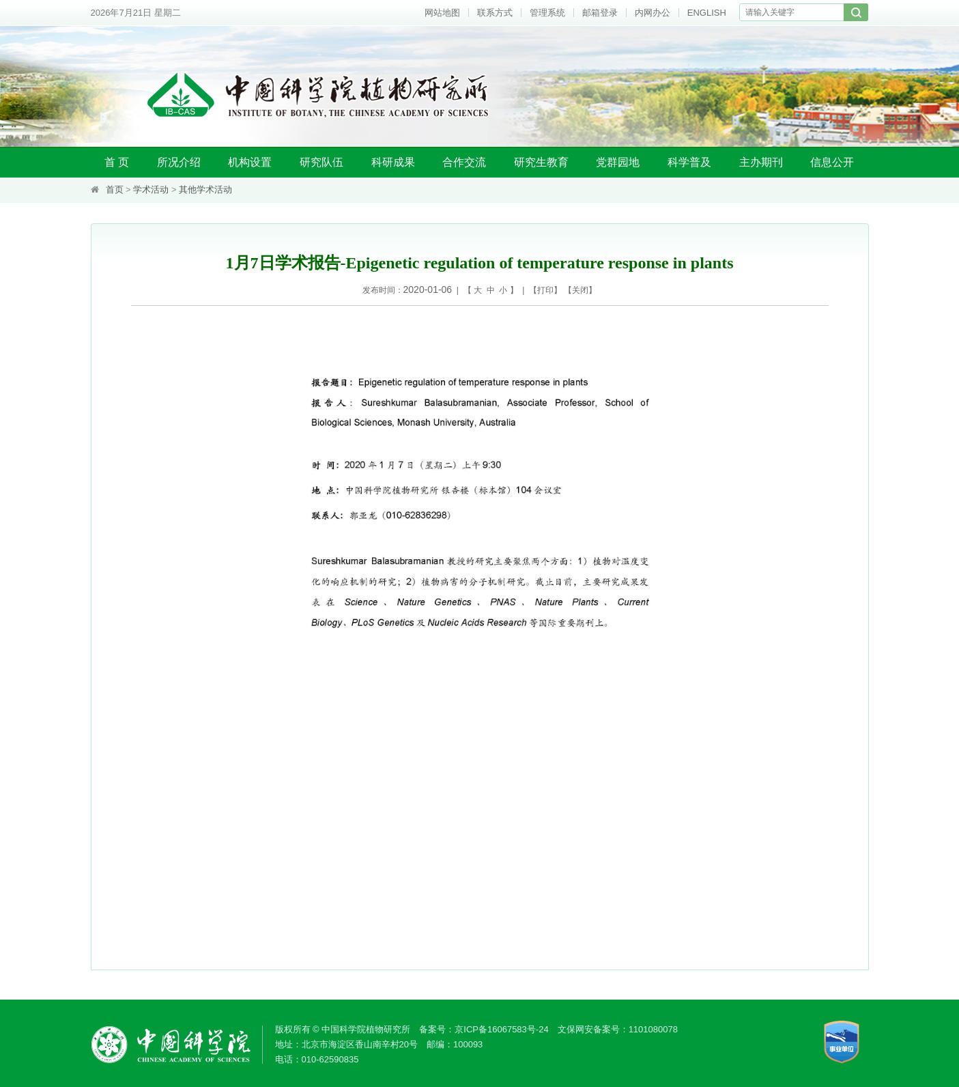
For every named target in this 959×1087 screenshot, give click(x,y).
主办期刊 (761, 162)
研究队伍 (321, 162)
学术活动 (151, 189)
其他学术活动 (205, 189)
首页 (115, 189)
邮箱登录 (600, 12)
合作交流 (464, 162)
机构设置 (250, 162)
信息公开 (832, 162)
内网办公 (652, 12)
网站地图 (442, 12)
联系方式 (495, 12)
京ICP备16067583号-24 (501, 1029)
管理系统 (547, 12)
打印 (545, 290)
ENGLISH (706, 12)
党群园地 (618, 162)
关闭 (580, 290)
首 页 (116, 162)
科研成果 (393, 162)
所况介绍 (179, 162)
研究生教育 (541, 162)
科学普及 (689, 162)
